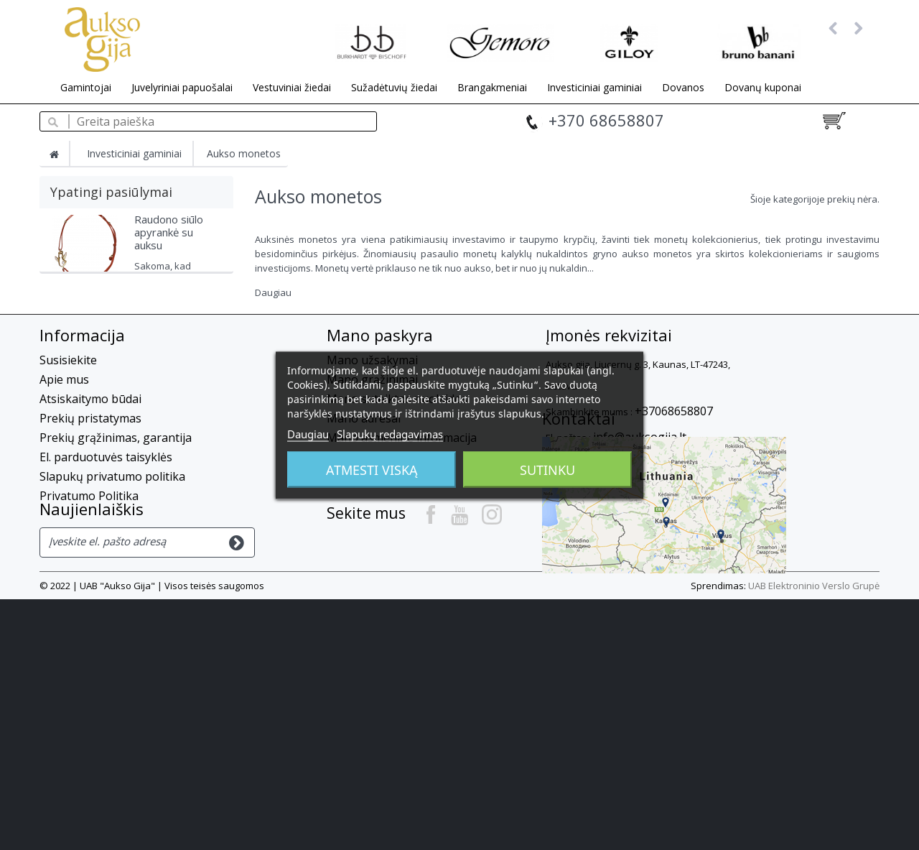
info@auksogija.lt (639, 536)
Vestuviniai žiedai (292, 87)
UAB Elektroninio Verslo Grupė (814, 836)
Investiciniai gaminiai (594, 87)
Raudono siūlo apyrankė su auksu (168, 238)
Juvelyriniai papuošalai (182, 87)
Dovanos (683, 87)
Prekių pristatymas (90, 517)
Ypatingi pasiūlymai (111, 191)
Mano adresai (364, 517)
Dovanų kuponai (762, 87)
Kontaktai (578, 577)
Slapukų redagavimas (390, 433)
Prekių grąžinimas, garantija (115, 537)
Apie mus (64, 478)
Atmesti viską (372, 469)
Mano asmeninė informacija (402, 537)
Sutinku (547, 469)
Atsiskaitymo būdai (90, 498)
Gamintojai (85, 87)
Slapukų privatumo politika (112, 575)
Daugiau (273, 292)
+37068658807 (674, 510)
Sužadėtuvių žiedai (394, 87)
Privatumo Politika (89, 595)
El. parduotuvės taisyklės (105, 556)
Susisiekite (68, 459)
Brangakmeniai (492, 87)
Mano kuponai (366, 556)
